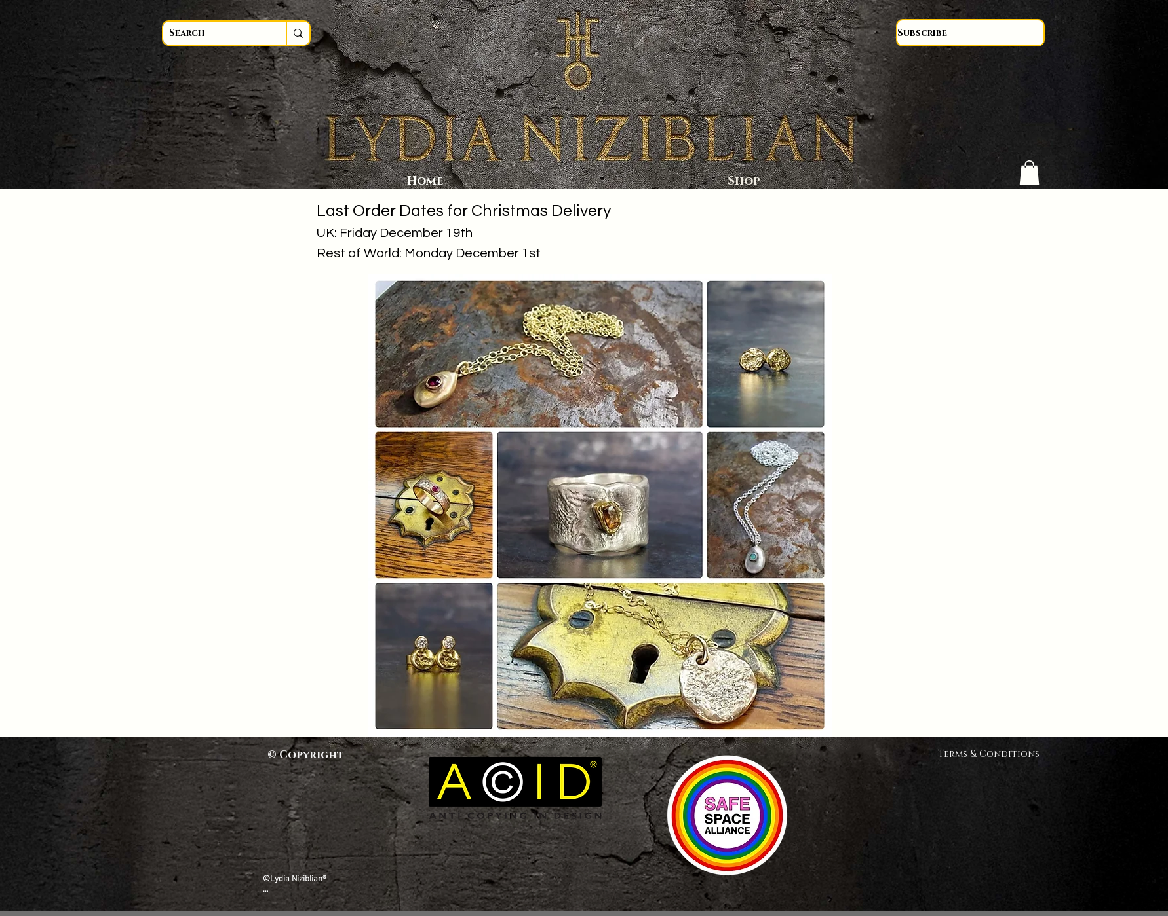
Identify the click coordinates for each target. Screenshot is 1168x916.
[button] (1029, 172)
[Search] (212, 33)
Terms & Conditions (993, 754)
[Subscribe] (970, 32)
